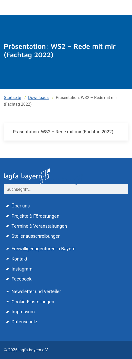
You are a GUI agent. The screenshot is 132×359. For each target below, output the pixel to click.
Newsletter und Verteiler (36, 291)
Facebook (21, 279)
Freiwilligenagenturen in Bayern (43, 248)
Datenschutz (24, 321)
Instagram (22, 269)
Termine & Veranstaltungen (39, 226)
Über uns (21, 205)
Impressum (23, 311)
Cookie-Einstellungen (33, 301)
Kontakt (19, 259)
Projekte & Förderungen (35, 216)
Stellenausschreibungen (36, 236)
